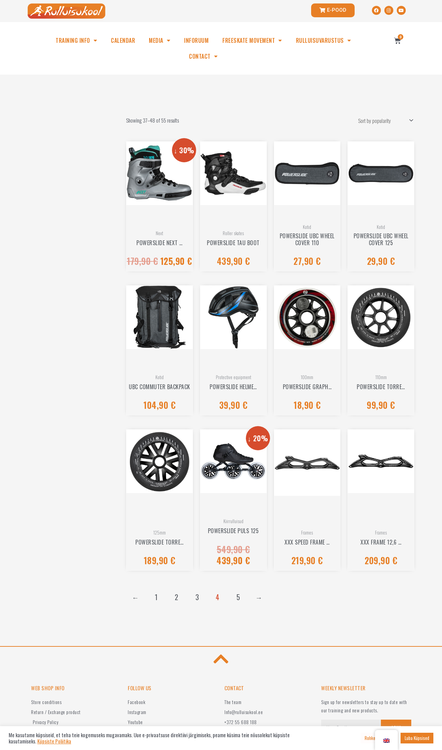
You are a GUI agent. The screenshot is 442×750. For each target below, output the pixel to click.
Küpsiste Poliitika (54, 741)
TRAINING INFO (76, 40)
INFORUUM (196, 40)
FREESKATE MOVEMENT (252, 40)
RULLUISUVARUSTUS (323, 40)
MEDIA (159, 40)
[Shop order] (384, 120)
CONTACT (203, 56)
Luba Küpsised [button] (417, 737)
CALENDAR (123, 40)
